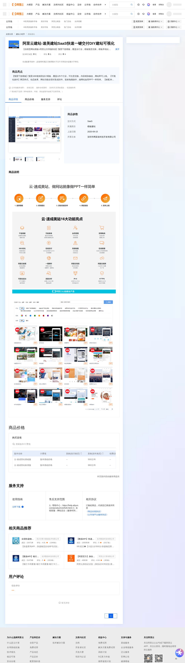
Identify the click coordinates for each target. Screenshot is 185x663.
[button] (10, 159)
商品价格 (29, 99)
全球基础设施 (13, 647)
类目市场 (44, 21)
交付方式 (71, 121)
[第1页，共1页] (111, 616)
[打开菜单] (4, 4)
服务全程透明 (41, 88)
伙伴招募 (78, 21)
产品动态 (34, 652)
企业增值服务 (127, 647)
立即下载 (18, 506)
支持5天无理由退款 (56, 88)
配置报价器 (35, 661)
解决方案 (46, 4)
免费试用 (34, 647)
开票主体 (71, 137)
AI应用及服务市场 (30, 21)
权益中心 (70, 4)
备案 (154, 5)
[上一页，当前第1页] (107, 616)
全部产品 (34, 643)
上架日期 (71, 131)
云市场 (87, 4)
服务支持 (45, 99)
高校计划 (102, 652)
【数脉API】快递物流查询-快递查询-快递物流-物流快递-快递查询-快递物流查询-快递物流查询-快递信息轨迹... (86, 539)
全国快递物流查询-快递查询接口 (28, 539)
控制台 (161, 5)
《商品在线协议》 (94, 511)
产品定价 (34, 656)
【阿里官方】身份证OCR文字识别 (86, 556)
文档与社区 (58, 4)
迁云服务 (125, 652)
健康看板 (125, 661)
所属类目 (71, 126)
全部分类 (9, 34)
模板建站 (31, 34)
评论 (59, 99)
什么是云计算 (13, 643)
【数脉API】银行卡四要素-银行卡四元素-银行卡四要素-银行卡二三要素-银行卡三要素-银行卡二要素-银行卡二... (30, 556)
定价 (79, 4)
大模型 (30, 4)
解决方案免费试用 (106, 647)
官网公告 (125, 656)
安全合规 (11, 661)
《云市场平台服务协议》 (97, 514)
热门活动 (67, 21)
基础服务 (125, 643)
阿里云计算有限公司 (106, 556)
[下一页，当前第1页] (115, 616)
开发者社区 (80, 647)
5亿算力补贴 (104, 656)
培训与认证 (80, 656)
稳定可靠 (11, 656)
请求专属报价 (150, 93)
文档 (77, 643)
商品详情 (13, 99)
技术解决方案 (59, 643)
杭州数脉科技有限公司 (105, 539)
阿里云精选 (56, 21)
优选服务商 (71, 88)
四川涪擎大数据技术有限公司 (48, 539)
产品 (38, 4)
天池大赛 (79, 652)
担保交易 (30, 88)
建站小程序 (20, 34)
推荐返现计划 (104, 661)
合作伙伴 (97, 4)
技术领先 (11, 652)
